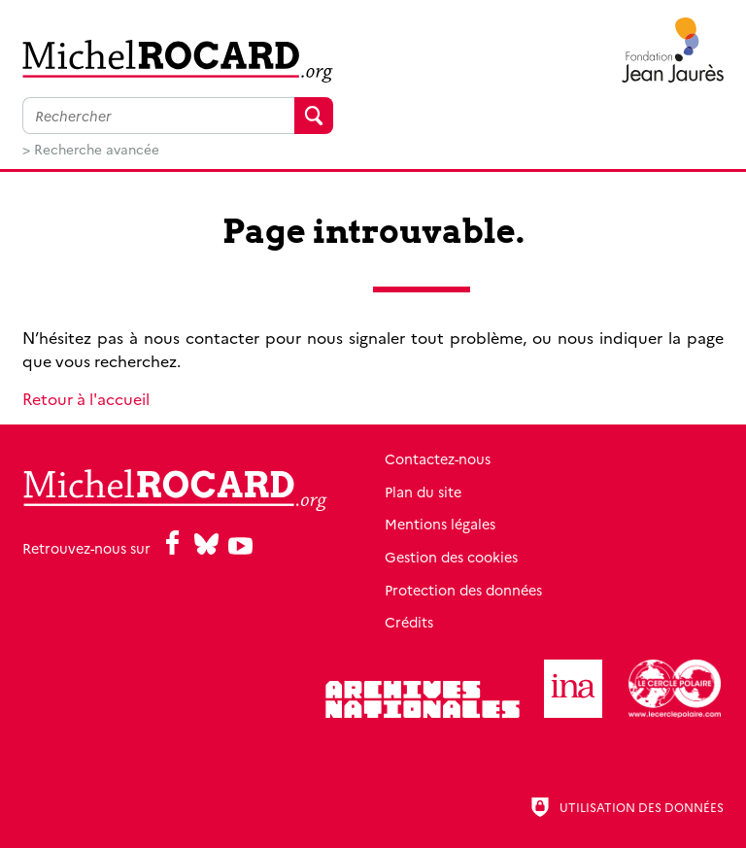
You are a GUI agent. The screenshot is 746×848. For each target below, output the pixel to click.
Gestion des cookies (451, 556)
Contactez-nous (438, 458)
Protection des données (463, 589)
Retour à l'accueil (86, 398)
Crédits (409, 621)
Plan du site (423, 491)
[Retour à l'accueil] (177, 61)
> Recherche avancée (90, 148)
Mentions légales (440, 523)
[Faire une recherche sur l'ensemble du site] (158, 115)
